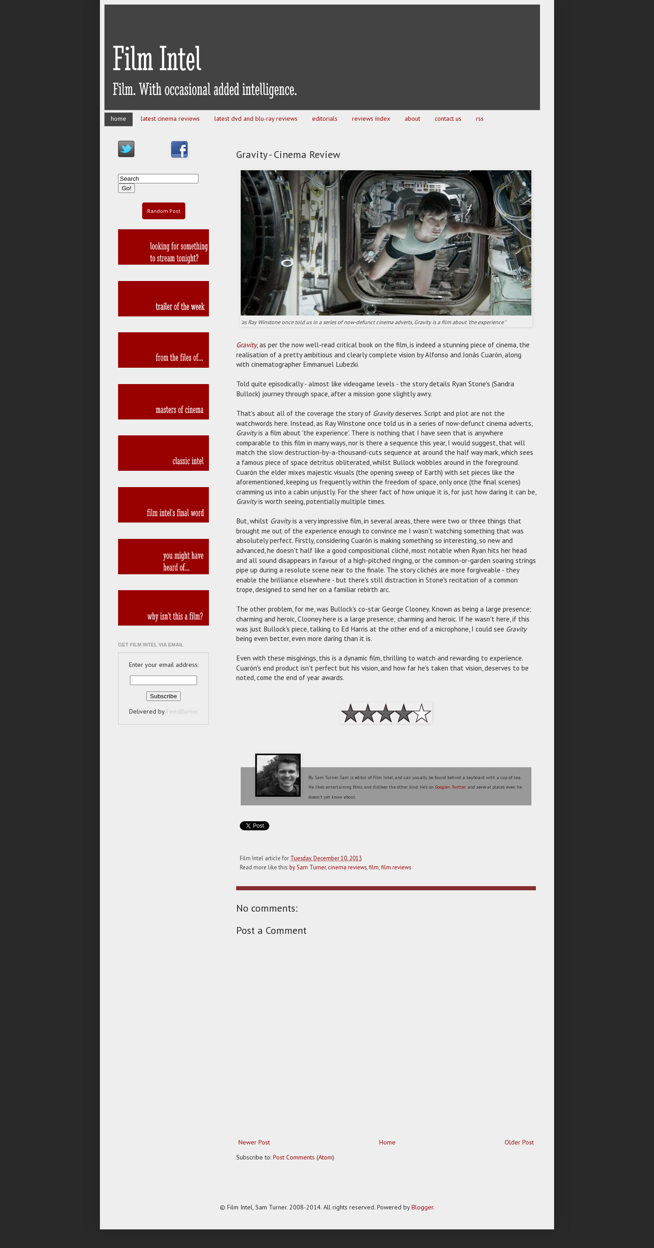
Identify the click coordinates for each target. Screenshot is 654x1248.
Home (387, 1142)
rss (480, 118)
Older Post (519, 1142)
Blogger (422, 1207)
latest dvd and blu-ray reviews (255, 118)
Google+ (442, 787)
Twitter (459, 787)
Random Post (163, 210)
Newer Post (254, 1142)
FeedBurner (182, 711)
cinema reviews (347, 867)
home (118, 118)
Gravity (246, 344)
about (412, 118)
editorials (324, 118)
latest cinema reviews (170, 118)
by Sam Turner (307, 867)
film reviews (396, 867)
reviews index (371, 118)
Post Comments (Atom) (303, 1157)
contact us (448, 118)
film (374, 867)
